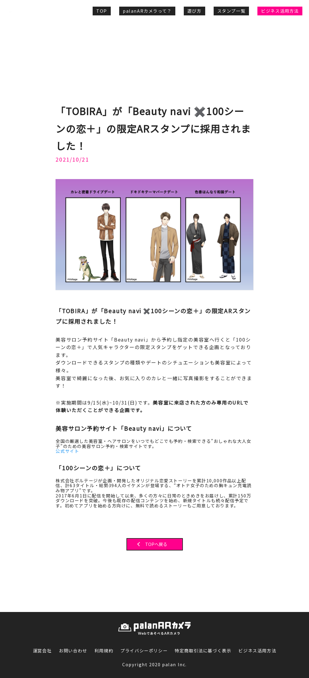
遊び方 (194, 11)
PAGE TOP (284, 603)
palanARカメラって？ (147, 11)
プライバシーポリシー (143, 650)
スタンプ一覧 (231, 11)
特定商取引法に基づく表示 (203, 650)
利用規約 (103, 650)
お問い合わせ (73, 650)
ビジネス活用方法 (280, 11)
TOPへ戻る (156, 544)
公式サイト (67, 451)
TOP (101, 11)
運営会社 (42, 650)
